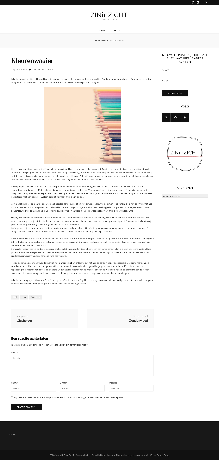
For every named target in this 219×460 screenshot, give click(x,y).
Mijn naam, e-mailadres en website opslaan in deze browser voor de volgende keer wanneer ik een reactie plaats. (69, 397)
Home (102, 30)
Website (113, 382)
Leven (24, 297)
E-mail (63, 382)
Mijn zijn (116, 30)
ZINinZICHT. (110, 15)
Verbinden (35, 297)
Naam (14, 382)
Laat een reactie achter (42, 69)
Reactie (14, 352)
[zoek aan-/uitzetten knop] (206, 2)
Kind (15, 297)
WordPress (151, 455)
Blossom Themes (115, 455)
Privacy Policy (163, 455)
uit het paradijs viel (61, 262)
